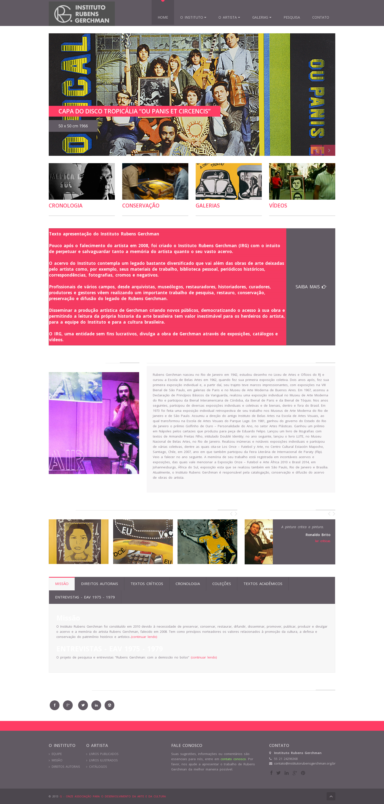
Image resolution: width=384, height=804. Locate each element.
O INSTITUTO (191, 17)
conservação (140, 205)
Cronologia (66, 205)
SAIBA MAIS (311, 287)
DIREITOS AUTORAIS (66, 767)
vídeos (278, 205)
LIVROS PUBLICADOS (103, 754)
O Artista (227, 17)
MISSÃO (57, 760)
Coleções (221, 583)
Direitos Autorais (99, 583)
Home (163, 17)
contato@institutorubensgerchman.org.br (305, 763)
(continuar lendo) (144, 636)
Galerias (260, 17)
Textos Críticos (147, 583)
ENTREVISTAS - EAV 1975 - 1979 (85, 597)
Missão (62, 583)
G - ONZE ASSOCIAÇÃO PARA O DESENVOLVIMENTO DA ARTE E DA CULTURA (112, 796)
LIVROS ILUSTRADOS (103, 760)
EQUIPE (57, 754)
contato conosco (233, 759)
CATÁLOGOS (98, 767)
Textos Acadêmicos (262, 583)
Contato (320, 17)
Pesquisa (292, 17)
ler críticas (322, 541)
